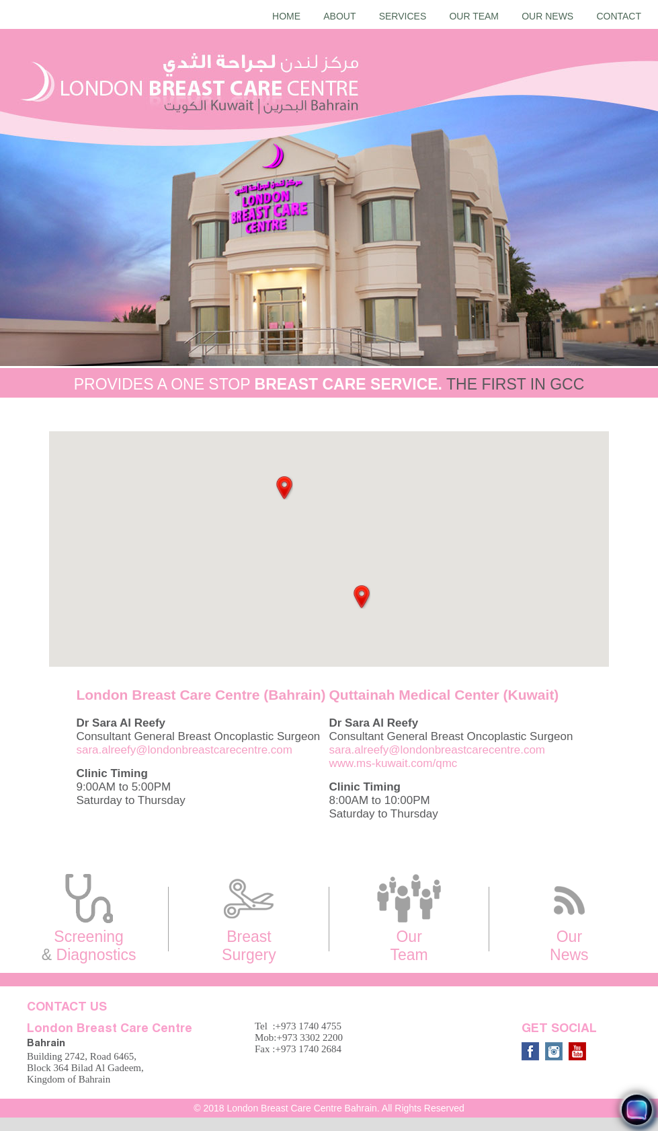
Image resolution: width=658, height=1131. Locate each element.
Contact (618, 16)
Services (403, 16)
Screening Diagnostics (89, 918)
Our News (547, 16)
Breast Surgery (249, 918)
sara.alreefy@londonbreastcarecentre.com (184, 749)
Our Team (474, 16)
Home (286, 16)
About (339, 16)
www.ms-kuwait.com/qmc (393, 763)
